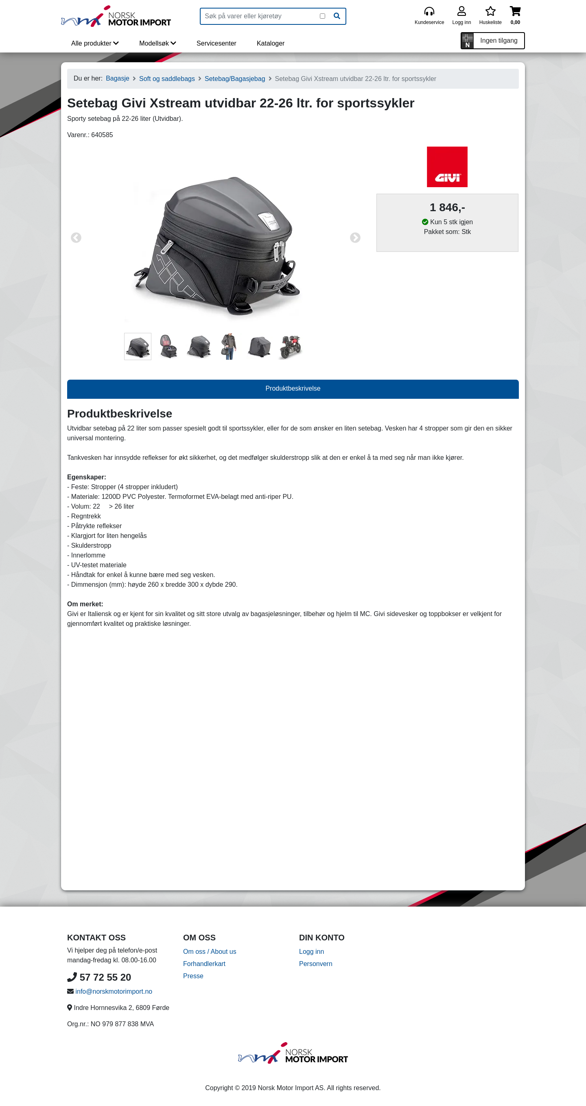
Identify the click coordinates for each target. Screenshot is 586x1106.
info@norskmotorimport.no (113, 991)
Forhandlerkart (204, 963)
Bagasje (117, 78)
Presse (193, 976)
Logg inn (311, 951)
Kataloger (271, 43)
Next (355, 238)
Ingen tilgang (499, 40)
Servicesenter (216, 43)
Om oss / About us (209, 951)
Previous (76, 238)
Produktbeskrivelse (292, 388)
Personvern (315, 963)
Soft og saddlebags (167, 78)
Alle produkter (95, 43)
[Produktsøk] (260, 16)
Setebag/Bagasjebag (235, 78)
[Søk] (337, 16)
